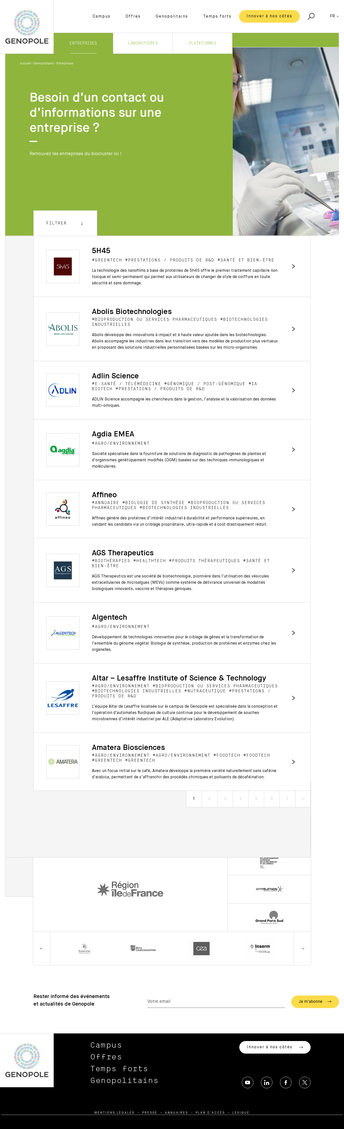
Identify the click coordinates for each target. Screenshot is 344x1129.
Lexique (241, 1112)
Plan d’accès (210, 1112)
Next (302, 948)
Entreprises (83, 43)
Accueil (25, 63)
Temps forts (217, 17)
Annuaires (176, 1112)
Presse (149, 1112)
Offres (133, 17)
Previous (41, 948)
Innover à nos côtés (269, 16)
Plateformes (202, 43)
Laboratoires (143, 43)
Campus (101, 17)
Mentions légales (114, 1112)
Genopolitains (172, 17)
